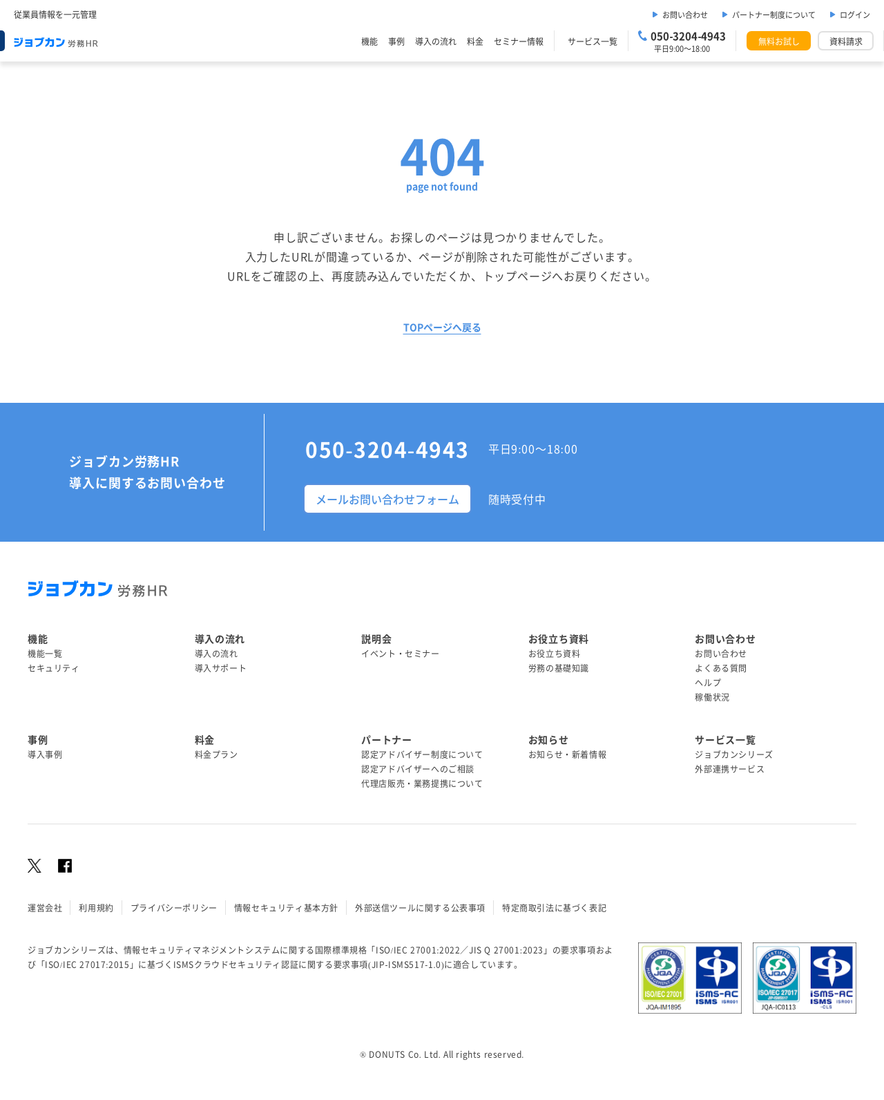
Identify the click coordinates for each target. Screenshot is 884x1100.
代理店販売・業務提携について (422, 783)
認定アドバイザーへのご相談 (417, 769)
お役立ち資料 (554, 653)
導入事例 (45, 754)
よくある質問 (721, 668)
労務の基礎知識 (558, 668)
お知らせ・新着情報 (567, 754)
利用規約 (96, 907)
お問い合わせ (685, 14)
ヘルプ (708, 682)
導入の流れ (436, 41)
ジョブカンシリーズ (734, 754)
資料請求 (846, 41)
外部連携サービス (730, 769)
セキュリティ (54, 668)
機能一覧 (45, 653)
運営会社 (45, 907)
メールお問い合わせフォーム (387, 499)
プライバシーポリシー (174, 907)
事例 (396, 41)
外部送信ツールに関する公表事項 (420, 907)
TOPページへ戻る (442, 327)
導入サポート (221, 668)
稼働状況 (712, 697)
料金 (475, 41)
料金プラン (216, 754)
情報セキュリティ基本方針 (286, 907)
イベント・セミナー (400, 653)
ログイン (855, 14)
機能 (369, 41)
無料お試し (779, 41)
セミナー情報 (519, 41)
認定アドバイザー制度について (422, 754)
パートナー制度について (774, 14)
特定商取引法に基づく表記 (554, 907)
